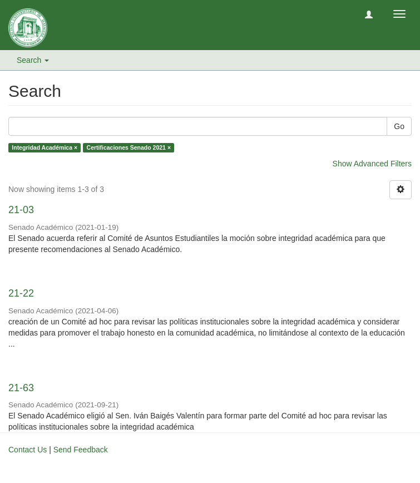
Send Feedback (80, 449)
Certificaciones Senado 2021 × (129, 147)
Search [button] (33, 60)
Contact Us (27, 449)
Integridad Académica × (44, 147)
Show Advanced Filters (372, 163)
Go (399, 126)
